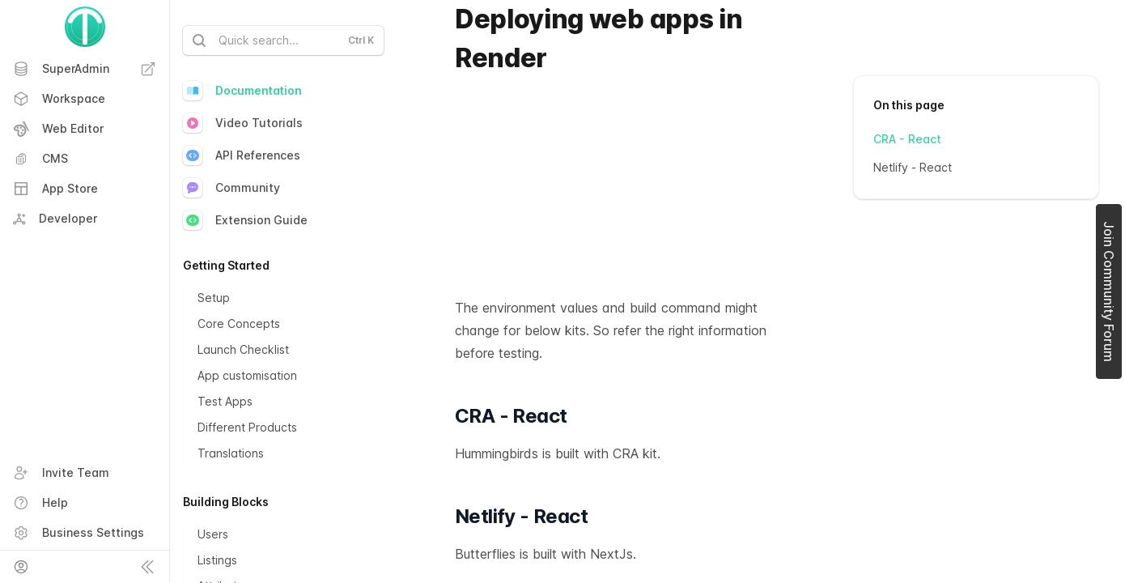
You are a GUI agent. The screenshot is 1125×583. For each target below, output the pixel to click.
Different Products (247, 427)
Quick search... (281, 40)
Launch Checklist (243, 349)
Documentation (242, 90)
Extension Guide (245, 220)
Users (212, 534)
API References (241, 155)
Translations (230, 453)
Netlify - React (912, 167)
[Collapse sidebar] (147, 567)
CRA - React (907, 139)
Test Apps (225, 401)
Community (231, 188)
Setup (213, 297)
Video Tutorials (243, 123)
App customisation (247, 375)
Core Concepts (238, 323)
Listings (217, 560)
